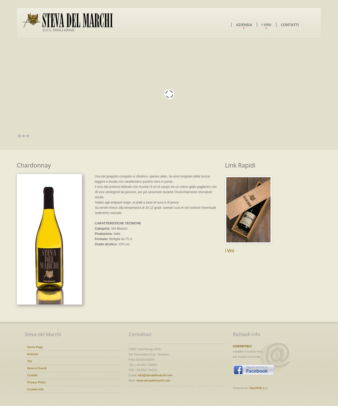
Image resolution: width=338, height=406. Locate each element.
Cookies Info (35, 389)
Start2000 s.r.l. (258, 388)
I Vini (266, 24)
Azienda (244, 24)
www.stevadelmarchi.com (153, 380)
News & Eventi (37, 368)
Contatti (290, 24)
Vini (29, 361)
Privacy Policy (36, 382)
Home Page (35, 347)
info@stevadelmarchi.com (155, 375)
